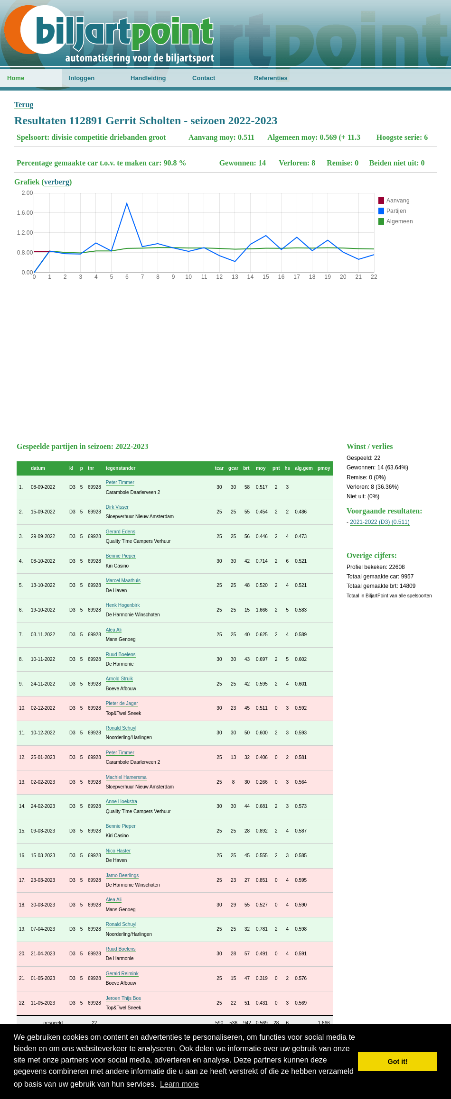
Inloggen (81, 78)
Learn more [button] (179, 1084)
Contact (203, 78)
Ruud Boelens (121, 654)
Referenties (271, 78)
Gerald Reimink (122, 973)
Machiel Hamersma (126, 777)
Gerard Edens (120, 531)
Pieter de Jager (122, 703)
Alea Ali (114, 629)
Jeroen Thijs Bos (123, 998)
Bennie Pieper (121, 556)
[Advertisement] (225, 359)
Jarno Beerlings (122, 875)
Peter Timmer (120, 482)
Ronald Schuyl (121, 728)
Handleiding (148, 78)
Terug (23, 105)
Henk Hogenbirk (123, 605)
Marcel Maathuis (123, 580)
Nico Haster (118, 850)
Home (15, 78)
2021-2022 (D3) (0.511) (379, 522)
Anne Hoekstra (121, 801)
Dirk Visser (117, 507)
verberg (56, 182)
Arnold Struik (119, 678)
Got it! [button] (398, 1061)
